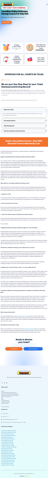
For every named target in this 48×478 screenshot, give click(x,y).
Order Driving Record (6, 396)
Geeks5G (26, 476)
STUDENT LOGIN (5, 402)
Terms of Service (5, 406)
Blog (2, 399)
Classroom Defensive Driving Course (9, 394)
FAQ (2, 398)
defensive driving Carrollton (23, 316)
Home (2, 391)
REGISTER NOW (5, 403)
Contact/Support (5, 400)
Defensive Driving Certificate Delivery (10, 395)
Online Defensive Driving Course (9, 392)
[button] (47, 4)
